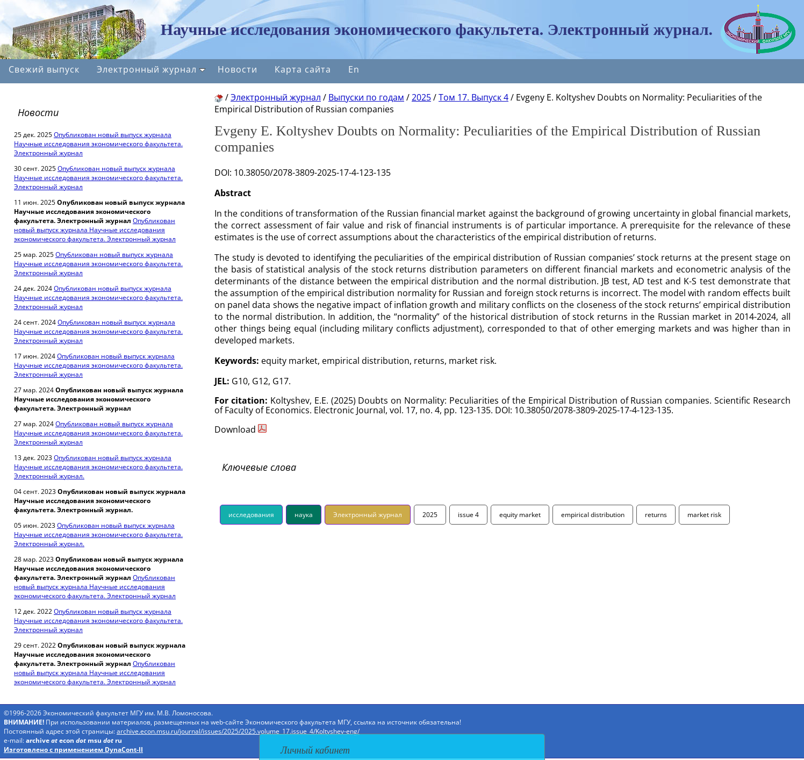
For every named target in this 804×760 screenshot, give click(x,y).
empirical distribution (592, 514)
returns (656, 514)
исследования (251, 514)
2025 (429, 514)
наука (304, 514)
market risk (704, 514)
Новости (237, 69)
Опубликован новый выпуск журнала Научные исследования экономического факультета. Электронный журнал (98, 143)
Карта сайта (303, 69)
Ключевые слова (259, 467)
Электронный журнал (151, 69)
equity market (520, 514)
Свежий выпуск (44, 69)
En (354, 69)
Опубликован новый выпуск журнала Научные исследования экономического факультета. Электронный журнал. (98, 467)
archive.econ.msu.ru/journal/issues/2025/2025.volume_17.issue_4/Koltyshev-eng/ (238, 731)
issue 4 (468, 514)
